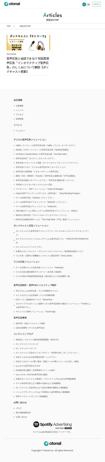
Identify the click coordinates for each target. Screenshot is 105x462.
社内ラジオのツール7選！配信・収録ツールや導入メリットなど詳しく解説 (47, 361)
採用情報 (19, 119)
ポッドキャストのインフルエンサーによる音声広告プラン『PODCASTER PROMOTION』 (52, 241)
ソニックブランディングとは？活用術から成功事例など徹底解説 (43, 392)
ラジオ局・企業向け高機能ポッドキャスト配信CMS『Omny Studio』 (45, 256)
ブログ (18, 408)
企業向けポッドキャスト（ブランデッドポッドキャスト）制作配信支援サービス (49, 251)
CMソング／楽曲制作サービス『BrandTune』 (35, 300)
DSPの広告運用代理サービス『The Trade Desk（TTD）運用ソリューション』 (48, 219)
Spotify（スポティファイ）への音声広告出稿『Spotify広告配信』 (43, 150)
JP (84, 4)
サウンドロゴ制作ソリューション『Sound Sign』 (36, 312)
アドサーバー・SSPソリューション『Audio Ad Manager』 (40, 189)
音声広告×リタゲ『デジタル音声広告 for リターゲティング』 (41, 167)
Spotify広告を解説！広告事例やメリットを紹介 (35, 370)
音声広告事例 (20, 317)
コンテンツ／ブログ (23, 334)
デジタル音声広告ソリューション (30, 139)
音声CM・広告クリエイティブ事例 (30, 323)
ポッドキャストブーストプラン (29, 247)
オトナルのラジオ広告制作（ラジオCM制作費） (36, 295)
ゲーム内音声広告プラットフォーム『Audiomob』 (37, 206)
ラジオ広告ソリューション (27, 262)
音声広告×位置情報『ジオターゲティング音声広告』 (38, 171)
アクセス (19, 114)
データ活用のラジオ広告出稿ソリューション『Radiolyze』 (40, 267)
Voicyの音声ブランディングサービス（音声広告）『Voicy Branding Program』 (48, 193)
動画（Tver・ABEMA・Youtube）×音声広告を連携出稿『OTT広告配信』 (46, 176)
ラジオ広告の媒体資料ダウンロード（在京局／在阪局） (39, 272)
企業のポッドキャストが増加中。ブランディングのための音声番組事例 (46, 379)
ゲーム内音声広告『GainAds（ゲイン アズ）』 (35, 198)
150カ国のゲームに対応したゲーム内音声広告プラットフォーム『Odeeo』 (47, 211)
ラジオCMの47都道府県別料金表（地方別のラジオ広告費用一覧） (43, 276)
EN (89, 4)
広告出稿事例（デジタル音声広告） (31, 328)
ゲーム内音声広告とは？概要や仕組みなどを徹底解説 (38, 383)
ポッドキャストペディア (26, 348)
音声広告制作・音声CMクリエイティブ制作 (35, 285)
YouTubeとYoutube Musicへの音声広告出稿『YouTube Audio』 (42, 154)
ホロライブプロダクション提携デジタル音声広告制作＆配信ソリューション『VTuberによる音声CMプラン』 (53, 306)
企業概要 (19, 106)
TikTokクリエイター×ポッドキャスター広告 (34, 185)
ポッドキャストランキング (27, 344)
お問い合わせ (21, 417)
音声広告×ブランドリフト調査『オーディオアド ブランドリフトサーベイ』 (47, 163)
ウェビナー (20, 131)
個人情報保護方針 (23, 413)
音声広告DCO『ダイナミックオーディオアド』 (35, 158)
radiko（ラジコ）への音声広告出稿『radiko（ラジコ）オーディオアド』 (46, 145)
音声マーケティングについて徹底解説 (32, 396)
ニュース (19, 110)
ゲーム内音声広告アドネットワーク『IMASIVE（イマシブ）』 (42, 202)
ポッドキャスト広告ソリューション (31, 225)
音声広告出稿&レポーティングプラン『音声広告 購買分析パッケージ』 (46, 180)
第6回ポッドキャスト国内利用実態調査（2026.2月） (38, 340)
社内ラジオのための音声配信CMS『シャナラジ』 (36, 357)
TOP (8, 26)
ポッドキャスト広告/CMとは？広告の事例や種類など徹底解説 (42, 388)
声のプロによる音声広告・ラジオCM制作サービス (37, 291)
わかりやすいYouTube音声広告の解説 (32, 374)
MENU (96, 4)
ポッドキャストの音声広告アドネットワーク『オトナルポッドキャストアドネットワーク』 (52, 233)
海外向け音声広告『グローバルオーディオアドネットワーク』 (42, 215)
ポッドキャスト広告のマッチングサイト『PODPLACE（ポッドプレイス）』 (48, 353)
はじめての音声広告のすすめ (28, 366)
